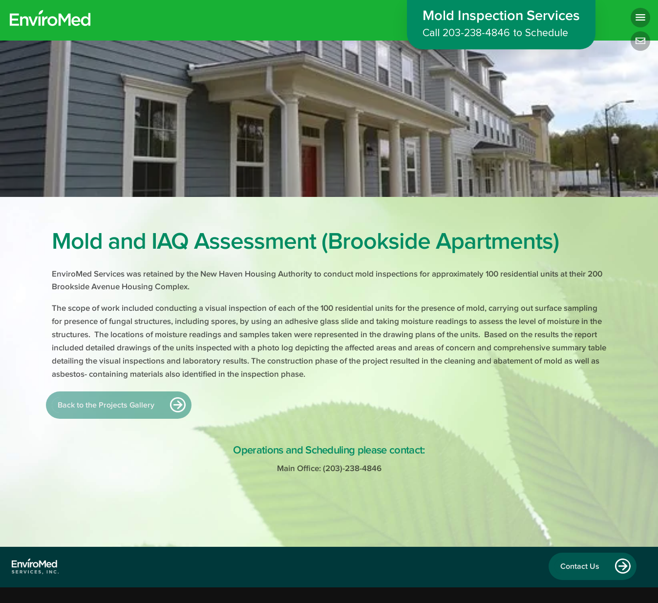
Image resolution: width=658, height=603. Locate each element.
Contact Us (579, 566)
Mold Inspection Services (501, 25)
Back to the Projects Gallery (106, 405)
